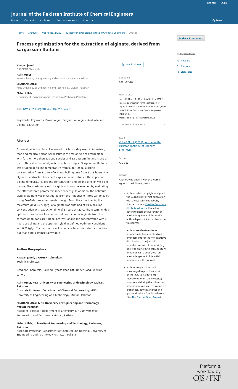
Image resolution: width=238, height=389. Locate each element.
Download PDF (132, 64)
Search (218, 20)
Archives (45, 20)
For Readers (183, 60)
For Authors (183, 66)
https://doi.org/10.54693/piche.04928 (46, 109)
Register (211, 2)
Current (29, 20)
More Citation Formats (134, 124)
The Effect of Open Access (146, 297)
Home (14, 20)
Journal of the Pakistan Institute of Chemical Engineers (72, 14)
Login (224, 2)
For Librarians (184, 71)
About (87, 20)
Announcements (67, 20)
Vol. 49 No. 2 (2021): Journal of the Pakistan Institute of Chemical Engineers (83, 32)
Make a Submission (190, 38)
